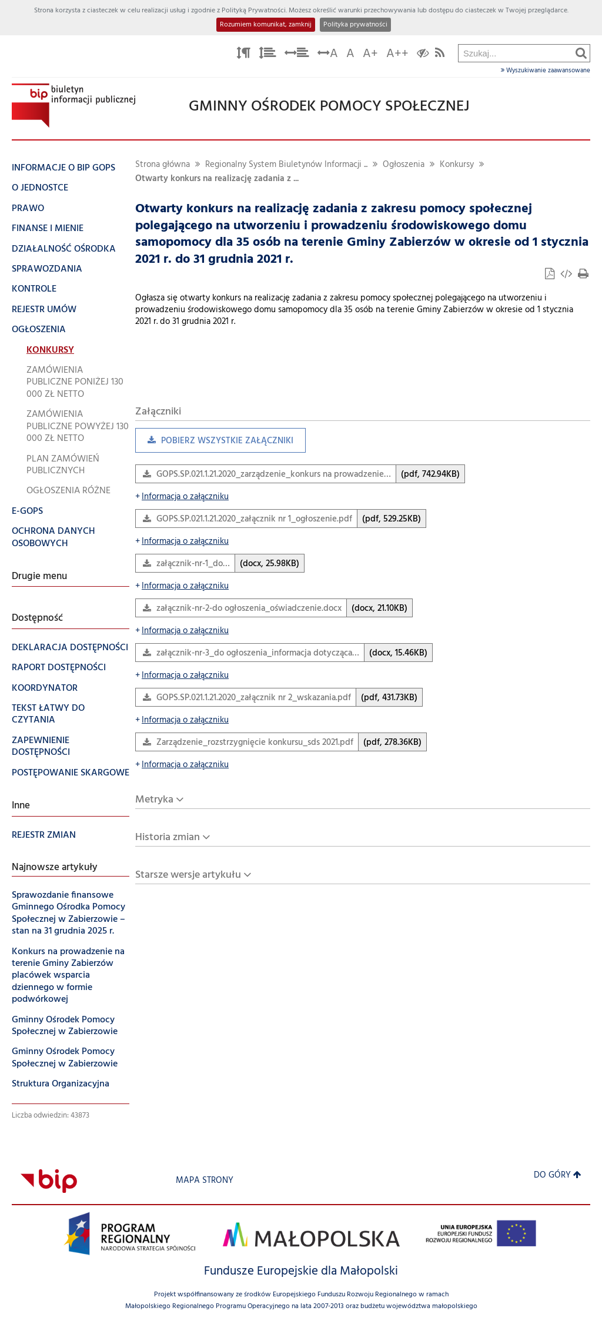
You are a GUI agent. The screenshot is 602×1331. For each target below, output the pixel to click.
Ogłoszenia (403, 165)
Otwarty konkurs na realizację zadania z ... (217, 179)
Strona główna (162, 165)
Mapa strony (204, 1181)
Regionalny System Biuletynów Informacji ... (286, 165)
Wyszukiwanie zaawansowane (545, 70)
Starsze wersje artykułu (188, 875)
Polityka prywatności (355, 25)
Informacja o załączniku (182, 497)
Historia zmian (167, 837)
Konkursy (457, 165)
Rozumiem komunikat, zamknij (266, 25)
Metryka (154, 799)
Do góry (557, 1175)
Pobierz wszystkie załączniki (214, 443)
